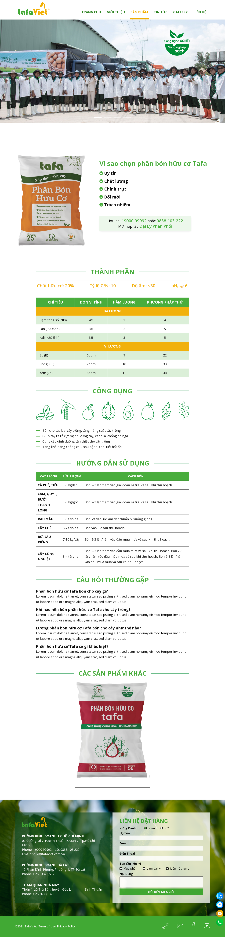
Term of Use (47, 926)
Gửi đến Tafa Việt (161, 898)
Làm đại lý (154, 875)
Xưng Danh (128, 834)
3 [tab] (117, 117)
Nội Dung (126, 880)
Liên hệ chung (179, 875)
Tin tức (160, 12)
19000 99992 (42, 856)
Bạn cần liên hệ (130, 870)
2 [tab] (108, 117)
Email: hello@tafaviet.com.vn (43, 860)
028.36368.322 (43, 900)
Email (123, 849)
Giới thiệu (116, 12)
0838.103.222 (70, 856)
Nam (151, 834)
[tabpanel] (112, 71)
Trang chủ (91, 12)
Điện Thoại (127, 859)
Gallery (180, 12)
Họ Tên (125, 839)
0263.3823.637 (43, 880)
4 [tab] (127, 117)
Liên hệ (199, 12)
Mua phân (130, 875)
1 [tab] (98, 117)
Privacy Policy (66, 926)
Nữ (166, 834)
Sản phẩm (139, 12)
